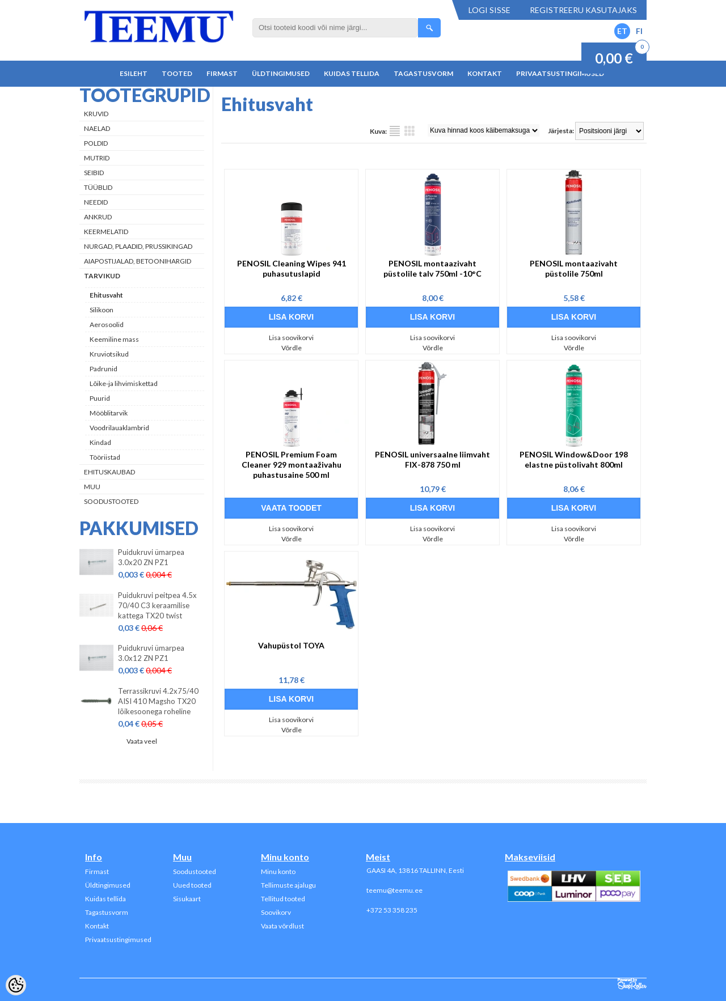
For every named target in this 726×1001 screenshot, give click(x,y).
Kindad (100, 442)
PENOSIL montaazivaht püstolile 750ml (574, 268)
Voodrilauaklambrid (119, 427)
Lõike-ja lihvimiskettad (124, 383)
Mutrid (96, 158)
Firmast (222, 73)
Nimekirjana (395, 131)
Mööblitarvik (109, 413)
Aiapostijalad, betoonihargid (137, 261)
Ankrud (98, 217)
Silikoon (101, 310)
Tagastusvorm (423, 73)
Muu (92, 486)
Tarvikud (102, 276)
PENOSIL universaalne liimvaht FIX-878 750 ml (432, 459)
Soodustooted (111, 501)
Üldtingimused (281, 73)
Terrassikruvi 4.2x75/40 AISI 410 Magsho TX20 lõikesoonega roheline (158, 701)
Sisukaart (187, 898)
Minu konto (278, 871)
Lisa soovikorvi (291, 337)
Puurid (100, 398)
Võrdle (291, 347)
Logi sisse (489, 10)
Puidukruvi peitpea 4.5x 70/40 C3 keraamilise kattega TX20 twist (157, 605)
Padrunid (103, 368)
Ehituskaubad (109, 472)
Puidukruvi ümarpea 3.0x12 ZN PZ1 (151, 653)
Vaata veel (141, 741)
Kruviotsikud (109, 354)
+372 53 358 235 (391, 910)
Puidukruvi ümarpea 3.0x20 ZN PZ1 (151, 557)
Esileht (133, 73)
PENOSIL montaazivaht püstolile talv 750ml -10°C (432, 268)
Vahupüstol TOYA (291, 645)
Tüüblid (98, 187)
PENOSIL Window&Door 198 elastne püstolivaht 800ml (574, 459)
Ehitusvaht (106, 295)
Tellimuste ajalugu (288, 885)
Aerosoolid (107, 324)
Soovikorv (276, 912)
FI (639, 31)
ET (622, 31)
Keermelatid (106, 231)
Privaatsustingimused (560, 73)
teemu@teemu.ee (394, 890)
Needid (96, 202)
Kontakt (484, 73)
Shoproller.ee (632, 984)
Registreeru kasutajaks (583, 10)
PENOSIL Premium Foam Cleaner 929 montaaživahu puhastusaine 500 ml (291, 464)
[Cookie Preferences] (16, 985)
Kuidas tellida (351, 73)
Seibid (94, 172)
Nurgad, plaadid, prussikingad (138, 246)
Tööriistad (105, 457)
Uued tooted (192, 885)
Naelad (97, 128)
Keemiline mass (114, 339)
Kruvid (96, 113)
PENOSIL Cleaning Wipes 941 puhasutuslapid (291, 268)
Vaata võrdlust (282, 926)
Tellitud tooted (283, 898)
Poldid (96, 143)
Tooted (177, 73)
